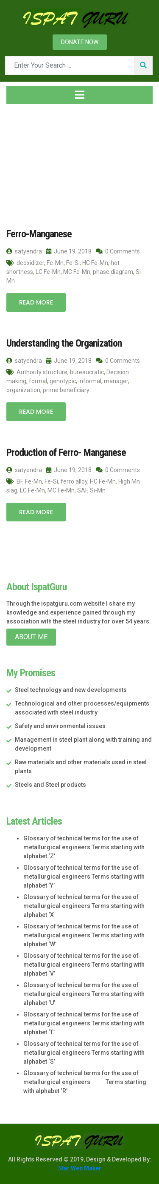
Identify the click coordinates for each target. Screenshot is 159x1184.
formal (38, 381)
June (82, 161)
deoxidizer (30, 262)
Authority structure (42, 372)
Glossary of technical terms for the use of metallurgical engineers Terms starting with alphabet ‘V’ (84, 964)
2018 (53, 161)
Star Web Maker (79, 1168)
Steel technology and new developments (71, 689)
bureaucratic (87, 372)
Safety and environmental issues (60, 726)
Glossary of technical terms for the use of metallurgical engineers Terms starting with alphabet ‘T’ (84, 1023)
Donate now (79, 42)
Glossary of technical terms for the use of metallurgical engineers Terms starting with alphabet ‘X (84, 906)
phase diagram (113, 271)
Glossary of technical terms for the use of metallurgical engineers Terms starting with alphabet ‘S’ (84, 1052)
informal (89, 381)
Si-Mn (98, 490)
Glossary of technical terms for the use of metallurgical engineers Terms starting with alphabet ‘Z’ (84, 847)
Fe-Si (73, 262)
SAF (82, 490)
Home (19, 161)
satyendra (24, 251)
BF (19, 481)
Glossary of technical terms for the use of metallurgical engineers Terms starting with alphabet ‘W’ (84, 935)
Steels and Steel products (50, 784)
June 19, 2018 (69, 251)
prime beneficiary (66, 390)
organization (23, 390)
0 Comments (118, 251)
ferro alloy (74, 481)
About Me (31, 637)
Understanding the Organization (64, 343)
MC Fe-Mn (76, 271)
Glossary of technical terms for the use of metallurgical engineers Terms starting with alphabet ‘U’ (84, 994)
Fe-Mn (55, 262)
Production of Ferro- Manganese (66, 452)
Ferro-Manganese (39, 234)
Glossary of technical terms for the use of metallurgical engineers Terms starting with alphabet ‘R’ (84, 1082)
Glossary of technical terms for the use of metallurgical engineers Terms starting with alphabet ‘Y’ (84, 876)
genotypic (63, 381)
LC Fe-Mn (48, 271)
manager (116, 381)
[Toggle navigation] (79, 95)
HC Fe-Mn (95, 262)
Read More (36, 302)
